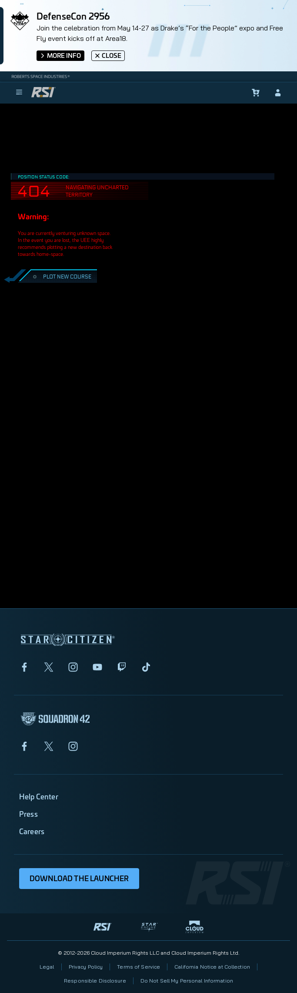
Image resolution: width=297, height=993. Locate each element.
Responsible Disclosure (95, 980)
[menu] (19, 92)
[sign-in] (278, 92)
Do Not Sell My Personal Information (186, 980)
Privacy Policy (86, 966)
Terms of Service (138, 966)
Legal (47, 966)
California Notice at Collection (212, 966)
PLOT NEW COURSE (61, 276)
